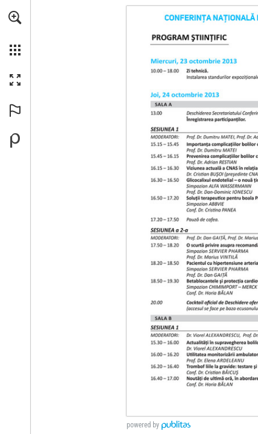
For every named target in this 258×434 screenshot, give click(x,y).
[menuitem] (15, 33)
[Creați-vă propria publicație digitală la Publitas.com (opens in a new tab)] (15, 140)
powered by (143, 425)
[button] (15, 17)
